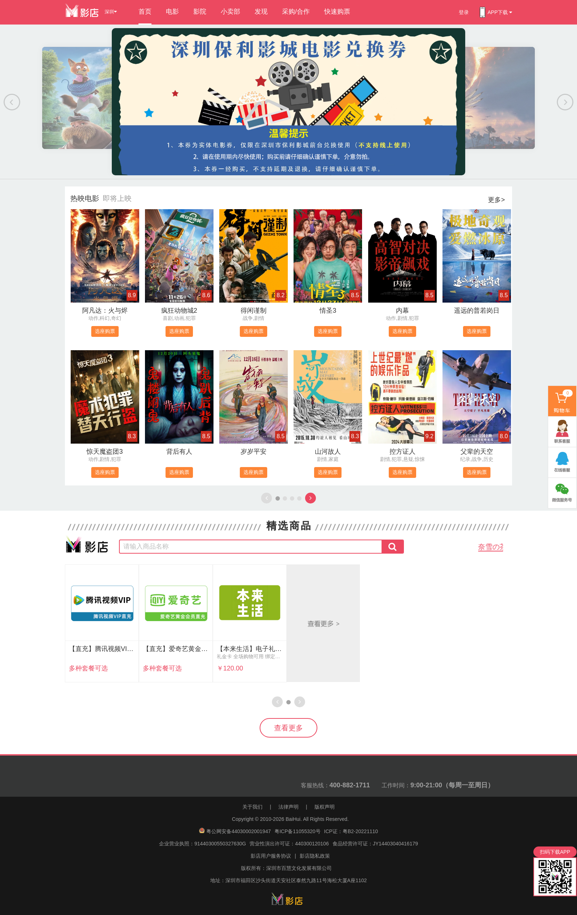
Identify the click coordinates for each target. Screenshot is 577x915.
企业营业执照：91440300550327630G (202, 843)
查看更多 (288, 728)
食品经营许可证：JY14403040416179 (375, 843)
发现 (261, 11)
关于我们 (252, 807)
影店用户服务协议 (271, 856)
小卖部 (230, 11)
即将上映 (117, 198)
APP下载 (496, 12)
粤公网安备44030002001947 (238, 831)
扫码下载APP (555, 852)
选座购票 (105, 331)
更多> (496, 199)
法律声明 (288, 807)
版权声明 (324, 807)
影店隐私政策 (315, 856)
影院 (199, 11)
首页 (144, 11)
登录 (464, 12)
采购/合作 (296, 11)
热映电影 (84, 198)
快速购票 (337, 11)
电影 (172, 11)
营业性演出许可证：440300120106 (289, 843)
